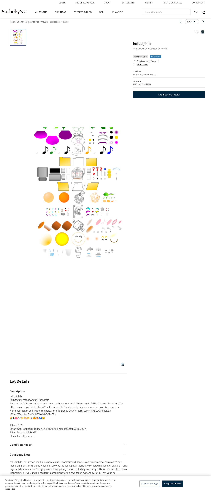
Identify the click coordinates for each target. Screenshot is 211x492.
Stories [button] (149, 3)
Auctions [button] (41, 12)
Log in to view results (169, 94)
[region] (105, 484)
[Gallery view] (122, 364)
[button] (80, 194)
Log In (62, 3)
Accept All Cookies (172, 483)
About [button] (107, 3)
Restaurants (127, 3)
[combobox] (166, 12)
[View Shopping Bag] (204, 12)
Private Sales (82, 12)
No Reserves (142, 64)
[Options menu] (192, 21)
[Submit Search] (187, 12)
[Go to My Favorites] (195, 12)
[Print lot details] (202, 32)
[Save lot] (196, 32)
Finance (117, 12)
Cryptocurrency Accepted (148, 61)
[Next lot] (203, 21)
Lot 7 (65, 22)
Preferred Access (84, 3)
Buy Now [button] (60, 12)
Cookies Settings (149, 483)
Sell (102, 12)
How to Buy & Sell (172, 3)
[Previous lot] (181, 21)
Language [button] (197, 3)
